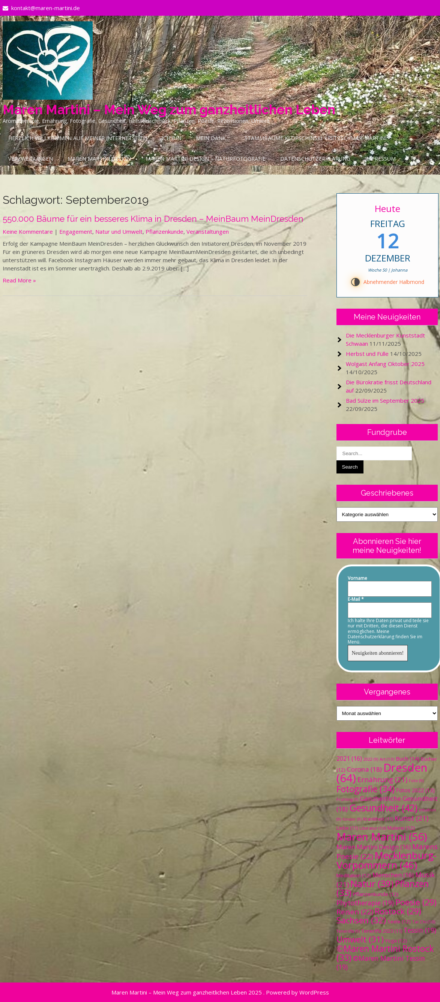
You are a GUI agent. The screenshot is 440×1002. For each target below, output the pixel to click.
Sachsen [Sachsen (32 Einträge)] (361, 920)
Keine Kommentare (28, 231)
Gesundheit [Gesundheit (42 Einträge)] (383, 807)
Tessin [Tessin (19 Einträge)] (420, 930)
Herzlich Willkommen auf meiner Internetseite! (77, 138)
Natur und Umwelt (119, 231)
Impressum (380, 158)
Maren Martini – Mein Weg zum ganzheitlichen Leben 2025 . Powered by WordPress (220, 992)
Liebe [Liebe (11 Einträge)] (347, 828)
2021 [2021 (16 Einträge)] (349, 758)
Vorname (357, 578)
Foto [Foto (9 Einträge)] (416, 780)
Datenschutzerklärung (315, 158)
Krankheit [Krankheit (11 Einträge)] (378, 819)
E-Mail (356, 599)
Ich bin (171, 138)
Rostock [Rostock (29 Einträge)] (398, 911)
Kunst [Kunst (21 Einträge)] (411, 818)
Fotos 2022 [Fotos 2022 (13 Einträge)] (415, 790)
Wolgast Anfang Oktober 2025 (385, 363)
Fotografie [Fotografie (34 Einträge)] (365, 789)
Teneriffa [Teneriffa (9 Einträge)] (348, 931)
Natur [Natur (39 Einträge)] (371, 883)
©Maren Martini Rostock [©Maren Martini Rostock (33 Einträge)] (385, 953)
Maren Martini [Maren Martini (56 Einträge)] (381, 836)
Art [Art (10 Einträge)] (387, 759)
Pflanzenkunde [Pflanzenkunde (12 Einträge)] (375, 894)
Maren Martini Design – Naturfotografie (206, 158)
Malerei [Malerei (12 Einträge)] (401, 827)
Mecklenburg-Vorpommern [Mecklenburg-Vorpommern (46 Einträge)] (386, 860)
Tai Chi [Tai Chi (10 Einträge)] (423, 921)
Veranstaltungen (207, 231)
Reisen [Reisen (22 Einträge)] (354, 912)
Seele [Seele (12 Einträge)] (399, 921)
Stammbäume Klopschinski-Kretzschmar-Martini (315, 138)
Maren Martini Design (99, 158)
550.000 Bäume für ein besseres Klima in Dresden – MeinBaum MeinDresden (153, 219)
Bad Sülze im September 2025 (385, 400)
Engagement (75, 231)
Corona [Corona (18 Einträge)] (364, 769)
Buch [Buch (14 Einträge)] (407, 758)
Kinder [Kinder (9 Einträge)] (352, 819)
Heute (387, 208)
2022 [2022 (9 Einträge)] (370, 759)
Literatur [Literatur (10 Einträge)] (372, 828)
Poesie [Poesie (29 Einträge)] (416, 902)
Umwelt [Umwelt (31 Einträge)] (360, 939)
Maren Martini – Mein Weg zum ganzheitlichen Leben (169, 109)
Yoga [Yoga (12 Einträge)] (396, 940)
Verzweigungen (30, 158)
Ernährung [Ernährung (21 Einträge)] (382, 779)
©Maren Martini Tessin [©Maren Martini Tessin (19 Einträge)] (380, 962)
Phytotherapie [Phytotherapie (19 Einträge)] (365, 902)
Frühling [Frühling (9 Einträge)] (347, 799)
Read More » (19, 280)
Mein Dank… (213, 138)
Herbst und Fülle (367, 353)
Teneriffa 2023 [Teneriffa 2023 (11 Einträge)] (381, 931)
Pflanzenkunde (164, 231)
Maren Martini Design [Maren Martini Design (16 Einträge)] (373, 847)
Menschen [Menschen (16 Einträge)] (393, 875)
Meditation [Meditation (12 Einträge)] (353, 875)
